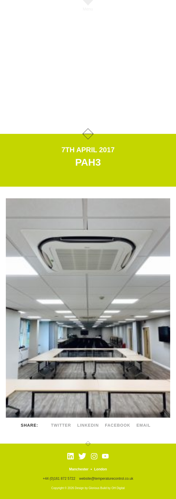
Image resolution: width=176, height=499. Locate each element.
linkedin (88, 425)
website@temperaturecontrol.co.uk (106, 479)
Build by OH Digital (112, 488)
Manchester (79, 469)
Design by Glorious (87, 488)
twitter (61, 425)
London (100, 469)
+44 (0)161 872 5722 (59, 479)
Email (143, 425)
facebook (117, 425)
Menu (88, 9)
